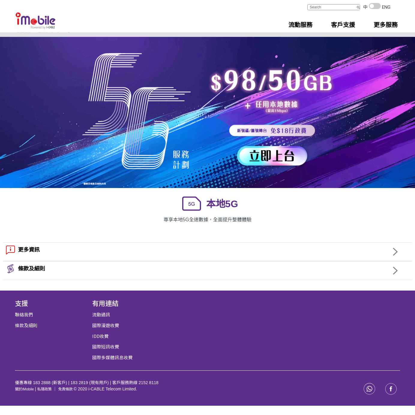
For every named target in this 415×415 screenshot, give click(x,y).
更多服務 (386, 25)
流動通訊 (101, 324)
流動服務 (20, 40)
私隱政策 (48, 398)
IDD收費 (100, 345)
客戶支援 (343, 25)
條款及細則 (31, 279)
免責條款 (73, 398)
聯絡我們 (24, 324)
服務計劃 (48, 40)
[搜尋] (358, 7)
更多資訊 (29, 260)
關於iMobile (26, 398)
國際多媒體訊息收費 (112, 366)
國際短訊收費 (105, 356)
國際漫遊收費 (105, 335)
